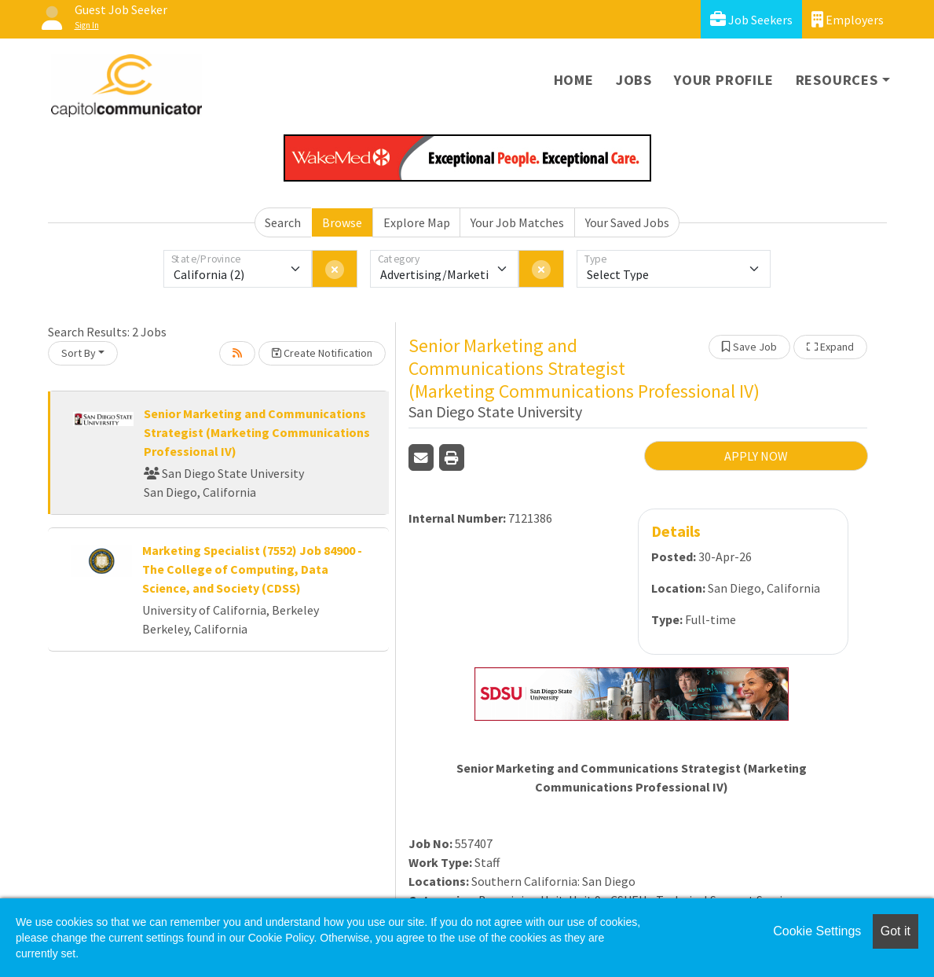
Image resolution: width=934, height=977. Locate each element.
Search (283, 222)
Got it (895, 931)
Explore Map (416, 222)
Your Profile (724, 80)
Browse (342, 222)
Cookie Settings (817, 931)
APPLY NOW (756, 456)
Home (574, 80)
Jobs (634, 80)
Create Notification (322, 353)
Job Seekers (751, 19)
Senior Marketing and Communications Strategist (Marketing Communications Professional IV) (257, 432)
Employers (847, 19)
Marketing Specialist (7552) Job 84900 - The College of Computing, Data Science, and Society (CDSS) (252, 569)
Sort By (78, 353)
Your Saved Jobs (627, 222)
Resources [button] (837, 80)
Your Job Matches (517, 222)
